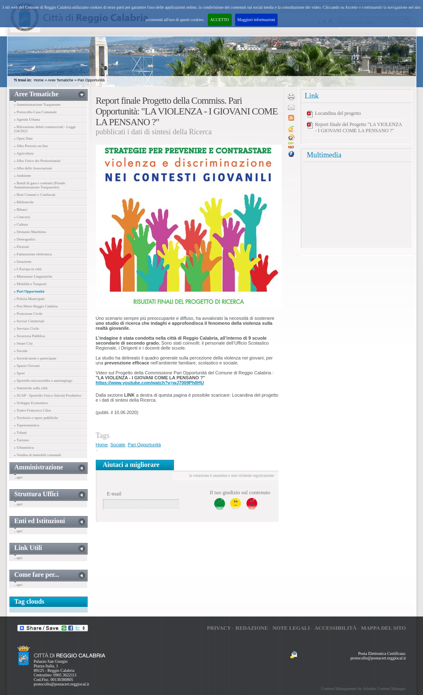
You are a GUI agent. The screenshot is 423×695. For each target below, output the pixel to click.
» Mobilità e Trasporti (30, 284)
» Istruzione (23, 261)
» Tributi (20, 433)
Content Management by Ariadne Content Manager (363, 688)
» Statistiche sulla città (31, 388)
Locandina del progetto (338, 113)
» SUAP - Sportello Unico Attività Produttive (47, 395)
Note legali (291, 628)
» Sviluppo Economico (31, 403)
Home (39, 80)
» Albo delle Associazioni (33, 168)
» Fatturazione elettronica (33, 254)
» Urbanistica (24, 447)
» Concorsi (22, 217)
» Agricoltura (24, 153)
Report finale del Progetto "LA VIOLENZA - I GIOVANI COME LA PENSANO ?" (358, 127)
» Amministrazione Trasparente (37, 104)
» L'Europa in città (28, 269)
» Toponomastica (26, 425)
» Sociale (21, 351)
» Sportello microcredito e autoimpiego (43, 380)
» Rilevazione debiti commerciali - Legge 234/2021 (45, 129)
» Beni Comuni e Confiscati (35, 195)
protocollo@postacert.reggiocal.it (61, 684)
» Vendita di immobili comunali (37, 455)
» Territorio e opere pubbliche (36, 418)
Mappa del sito (383, 628)
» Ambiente (22, 176)
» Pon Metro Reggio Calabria (36, 306)
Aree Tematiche (60, 80)
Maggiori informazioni (256, 19)
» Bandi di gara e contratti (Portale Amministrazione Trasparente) (39, 185)
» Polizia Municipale (29, 299)
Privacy (219, 628)
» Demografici (25, 239)
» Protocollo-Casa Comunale (35, 112)
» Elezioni (21, 247)
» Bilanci (21, 209)
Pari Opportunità (91, 80)
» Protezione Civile (28, 314)
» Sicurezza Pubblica (29, 336)
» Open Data (23, 138)
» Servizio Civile (26, 328)
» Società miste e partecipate (35, 358)
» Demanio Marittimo (30, 232)
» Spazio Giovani (27, 366)
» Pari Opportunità (29, 291)
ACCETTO (219, 19)
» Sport (19, 373)
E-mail (114, 493)
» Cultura (21, 224)
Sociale (117, 444)
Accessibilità (335, 628)
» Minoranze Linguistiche (33, 276)
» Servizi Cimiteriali (29, 321)
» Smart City (23, 343)
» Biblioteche (24, 202)
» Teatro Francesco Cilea (32, 410)
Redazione (251, 628)
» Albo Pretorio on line (31, 146)
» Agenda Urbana (27, 119)
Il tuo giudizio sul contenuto (240, 492)
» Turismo (21, 440)
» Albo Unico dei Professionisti (37, 161)
